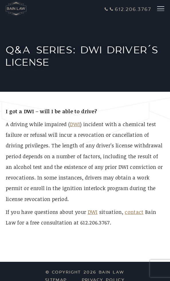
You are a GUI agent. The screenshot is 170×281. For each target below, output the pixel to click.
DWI (75, 124)
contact (134, 211)
